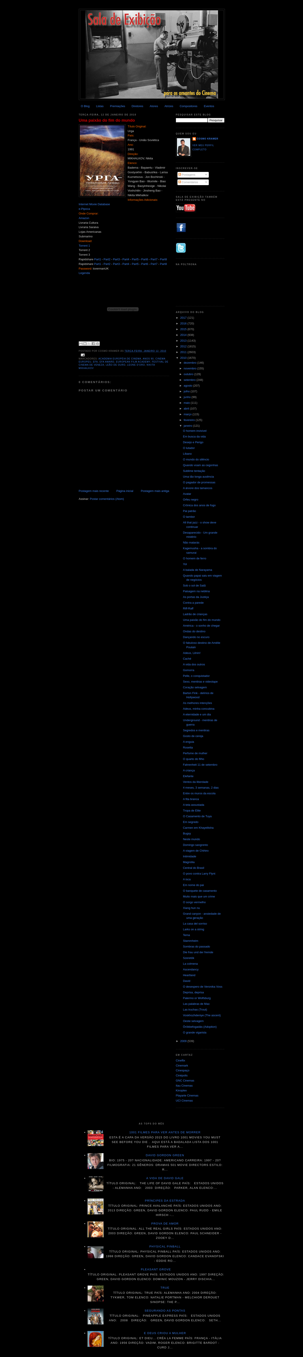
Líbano (187, 453)
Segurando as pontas (165, 1310)
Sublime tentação (194, 471)
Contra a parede (193, 602)
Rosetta (188, 747)
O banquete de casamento (200, 890)
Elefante (188, 776)
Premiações (117, 106)
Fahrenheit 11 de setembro (200, 764)
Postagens (186, 174)
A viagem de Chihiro (196, 850)
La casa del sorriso (195, 923)
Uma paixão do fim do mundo (107, 120)
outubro (189, 374)
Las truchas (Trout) (195, 1009)
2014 (184, 335)
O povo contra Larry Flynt (199, 873)
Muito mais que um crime (199, 896)
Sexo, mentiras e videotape (200, 681)
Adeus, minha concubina (198, 708)
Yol (185, 564)
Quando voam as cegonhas (200, 465)
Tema (186, 935)
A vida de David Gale (165, 1178)
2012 (184, 346)
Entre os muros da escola (199, 793)
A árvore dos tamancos (197, 488)
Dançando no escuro (196, 637)
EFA (95, 362)
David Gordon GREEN (165, 1155)
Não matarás (191, 542)
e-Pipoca (84, 208)
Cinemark (182, 1065)
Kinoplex (181, 1090)
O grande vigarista (194, 1032)
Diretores (137, 106)
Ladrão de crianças (195, 614)
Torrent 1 (84, 245)
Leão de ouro (115, 365)
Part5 (135, 259)
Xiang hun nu (191, 908)
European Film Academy (133, 362)
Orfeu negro (190, 499)
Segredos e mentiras (196, 730)
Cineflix (180, 1060)
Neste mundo (191, 839)
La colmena (190, 963)
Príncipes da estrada (165, 1200)
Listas (100, 106)
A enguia (188, 741)
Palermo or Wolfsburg (197, 998)
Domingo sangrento (195, 845)
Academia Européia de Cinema (119, 358)
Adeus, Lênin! (192, 653)
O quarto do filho (193, 759)
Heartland (189, 975)
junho (187, 397)
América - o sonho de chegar (201, 625)
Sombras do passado (196, 946)
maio (187, 402)
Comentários (188, 182)
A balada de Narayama (197, 569)
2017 (184, 317)
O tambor (189, 516)
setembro (190, 380)
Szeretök (188, 958)
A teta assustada (193, 804)
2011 (184, 352)
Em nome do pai (193, 885)
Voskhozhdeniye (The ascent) (202, 1015)
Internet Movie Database (94, 204)
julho (187, 391)
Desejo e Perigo (193, 442)
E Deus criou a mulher (165, 1333)
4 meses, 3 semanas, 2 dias (201, 787)
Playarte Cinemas (187, 1095)
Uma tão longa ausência (198, 476)
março (188, 414)
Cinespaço (182, 1070)
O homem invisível (195, 430)
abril (187, 408)
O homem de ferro (194, 558)
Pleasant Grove (156, 1269)
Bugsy (187, 833)
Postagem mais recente (94, 491)
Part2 (107, 259)
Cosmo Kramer (207, 139)
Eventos (209, 106)
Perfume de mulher (195, 753)
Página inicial (124, 491)
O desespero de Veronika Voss (202, 986)
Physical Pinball (165, 1246)
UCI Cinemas (184, 1100)
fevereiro (190, 420)
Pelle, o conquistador (196, 676)
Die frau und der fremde (198, 952)
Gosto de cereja (193, 736)
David (186, 981)
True (164, 1287)
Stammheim (190, 940)
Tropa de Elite (192, 810)
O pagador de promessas (199, 482)
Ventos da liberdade (195, 782)
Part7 (154, 259)
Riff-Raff (188, 608)
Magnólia (189, 862)
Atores (154, 106)
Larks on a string (193, 929)
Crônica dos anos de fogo (199, 505)
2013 (184, 340)
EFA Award (107, 362)
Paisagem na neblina (196, 591)
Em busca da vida (194, 436)
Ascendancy (191, 969)
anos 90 (148, 358)
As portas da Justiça (196, 597)
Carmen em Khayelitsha (198, 827)
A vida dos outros (194, 664)
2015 (184, 329)
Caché (187, 658)
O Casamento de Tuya (197, 816)
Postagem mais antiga (155, 491)
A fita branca (191, 799)
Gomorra (188, 670)
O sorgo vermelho (194, 902)
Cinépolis (182, 1075)
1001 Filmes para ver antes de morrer (165, 1132)
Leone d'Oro (136, 365)
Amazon (84, 218)
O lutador (189, 448)
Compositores (188, 106)
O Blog (85, 106)
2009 (184, 1041)
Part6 (144, 259)
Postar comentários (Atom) (107, 499)
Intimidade (189, 856)
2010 (184, 357)
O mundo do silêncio (196, 459)
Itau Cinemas (184, 1085)
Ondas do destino (194, 631)
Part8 (163, 259)
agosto (188, 385)
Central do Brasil (193, 867)
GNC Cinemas (185, 1080)
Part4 (125, 259)
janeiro (188, 425)
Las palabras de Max (196, 1003)
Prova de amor (165, 1223)
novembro (190, 368)
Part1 (97, 259)
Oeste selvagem (193, 1021)
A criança (189, 770)
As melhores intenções (197, 703)
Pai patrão (189, 511)
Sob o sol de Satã (194, 585)
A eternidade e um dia (197, 714)
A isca (187, 879)
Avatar (187, 493)
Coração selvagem (195, 687)
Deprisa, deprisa (193, 992)
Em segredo (190, 822)
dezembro (190, 362)
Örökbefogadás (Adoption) (199, 1026)
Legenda (84, 273)
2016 (184, 323)
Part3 (116, 259)
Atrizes (168, 106)
